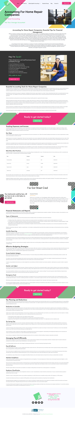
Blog (51, 3)
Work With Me (24, 3)
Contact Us (56, 3)
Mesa (55, 400)
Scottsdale (56, 399)
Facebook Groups (45, 3)
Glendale (54, 401)
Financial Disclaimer (49, 420)
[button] (69, 198)
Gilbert (52, 400)
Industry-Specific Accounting (34, 3)
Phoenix (56, 397)
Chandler (50, 399)
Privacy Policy (42, 420)
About (18, 3)
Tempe (49, 401)
